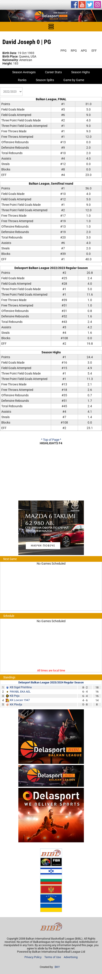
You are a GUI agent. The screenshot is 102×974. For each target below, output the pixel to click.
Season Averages (24, 72)
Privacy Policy (32, 957)
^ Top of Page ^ (51, 439)
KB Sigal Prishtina (21, 687)
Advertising (71, 957)
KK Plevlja (16, 704)
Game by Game (73, 80)
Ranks (22, 80)
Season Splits (45, 80)
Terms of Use (52, 957)
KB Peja (14, 695)
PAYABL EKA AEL (20, 691)
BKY (57, 967)
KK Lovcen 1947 (20, 700)
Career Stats (53, 72)
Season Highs (80, 72)
